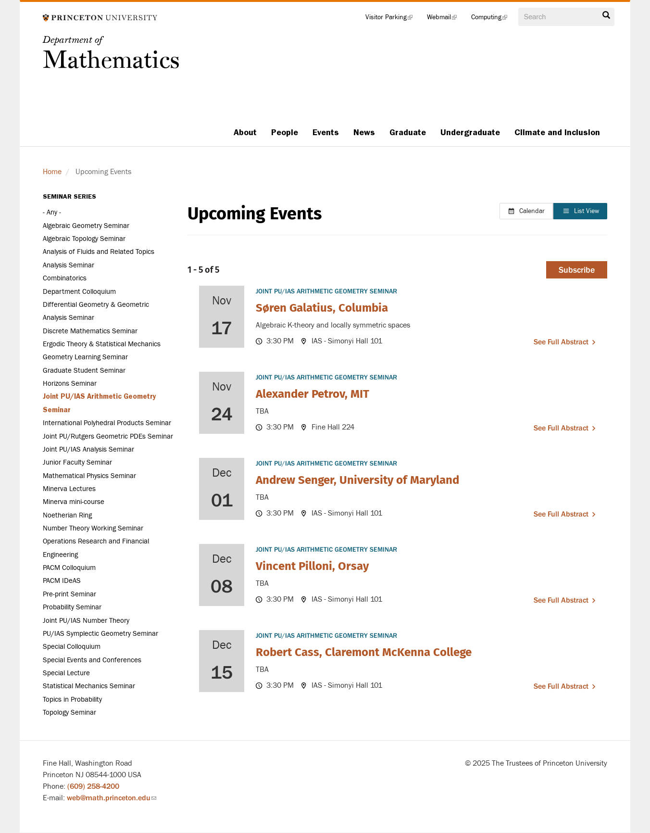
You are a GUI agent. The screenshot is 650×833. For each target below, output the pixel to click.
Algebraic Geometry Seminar (86, 226)
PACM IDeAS (62, 581)
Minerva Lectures (69, 489)
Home (52, 171)
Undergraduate (470, 132)
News (364, 132)
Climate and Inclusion (557, 132)
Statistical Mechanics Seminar (89, 686)
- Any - (52, 212)
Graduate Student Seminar (84, 370)
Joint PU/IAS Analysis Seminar (88, 449)
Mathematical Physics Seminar (89, 476)
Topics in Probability (72, 699)
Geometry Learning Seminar (85, 357)
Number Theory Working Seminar (93, 528)
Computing (492, 19)
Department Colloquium (79, 292)
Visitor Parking (392, 19)
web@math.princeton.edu (111, 798)
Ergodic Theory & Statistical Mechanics (102, 344)
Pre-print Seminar (69, 594)
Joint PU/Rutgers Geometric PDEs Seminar (108, 436)
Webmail (445, 19)
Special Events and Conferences (92, 660)
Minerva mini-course (73, 502)
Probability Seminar (72, 607)
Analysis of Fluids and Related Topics (98, 252)
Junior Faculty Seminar (77, 462)
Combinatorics (65, 278)
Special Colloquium (71, 647)
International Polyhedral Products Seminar (107, 423)
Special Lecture (66, 673)
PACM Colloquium (69, 568)
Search (606, 15)
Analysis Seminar (68, 265)
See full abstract (561, 342)
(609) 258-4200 (93, 786)
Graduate (407, 132)
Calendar (526, 211)
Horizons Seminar (70, 383)
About (245, 132)
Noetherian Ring (67, 515)
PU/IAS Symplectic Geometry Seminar (100, 634)
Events (325, 132)
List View (580, 211)
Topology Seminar (69, 712)
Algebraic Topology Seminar (84, 239)
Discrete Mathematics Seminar (90, 331)
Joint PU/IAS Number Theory (86, 621)
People (284, 132)
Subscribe (577, 269)
